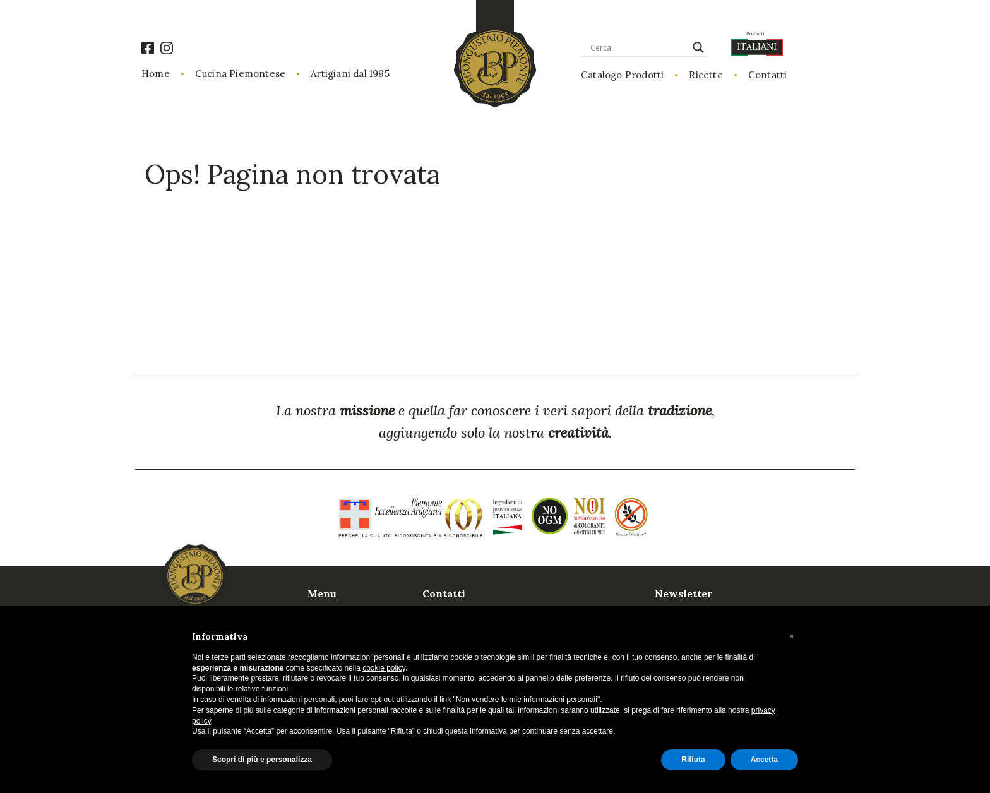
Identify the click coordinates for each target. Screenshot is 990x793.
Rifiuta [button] (693, 759)
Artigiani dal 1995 (350, 74)
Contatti (767, 75)
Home (155, 74)
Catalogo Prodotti (622, 75)
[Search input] (638, 47)
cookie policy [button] (383, 668)
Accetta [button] (764, 759)
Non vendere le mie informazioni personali (526, 699)
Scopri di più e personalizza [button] (262, 759)
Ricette (705, 75)
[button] (792, 636)
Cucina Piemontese (240, 74)
